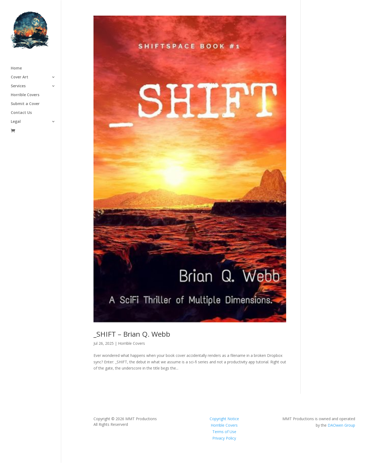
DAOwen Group (341, 425)
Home (16, 68)
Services (18, 86)
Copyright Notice (224, 418)
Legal (16, 122)
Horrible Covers (25, 95)
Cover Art (19, 77)
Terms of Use (224, 431)
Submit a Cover (25, 104)
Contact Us (21, 113)
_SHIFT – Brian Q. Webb (131, 334)
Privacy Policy (224, 438)
